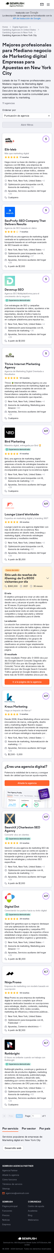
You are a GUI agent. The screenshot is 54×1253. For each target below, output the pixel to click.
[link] (42, 4)
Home (5, 27)
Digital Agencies (20, 27)
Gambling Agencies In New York (17, 32)
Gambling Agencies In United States (19, 30)
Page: (28, 1116)
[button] (27, 116)
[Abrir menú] (48, 4)
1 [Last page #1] (45, 1116)
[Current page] (36, 1116)
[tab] (10, 1129)
